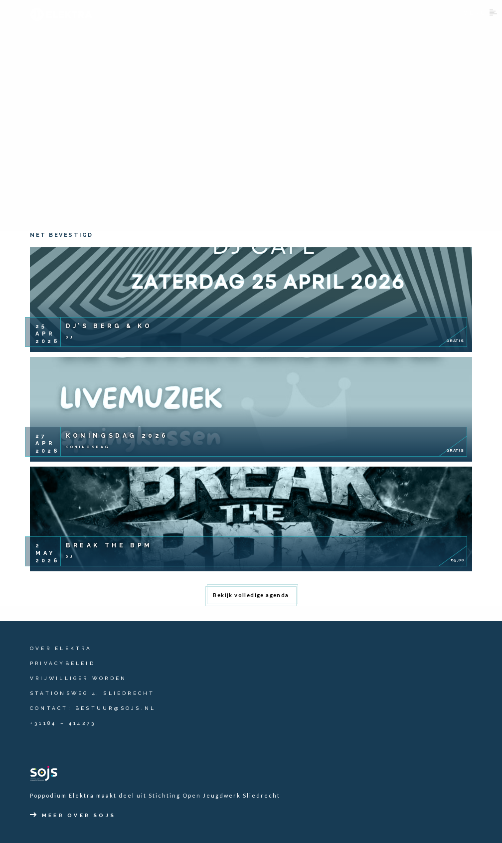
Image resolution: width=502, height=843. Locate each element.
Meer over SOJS (73, 815)
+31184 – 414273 (63, 723)
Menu (480, 12)
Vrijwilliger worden (78, 678)
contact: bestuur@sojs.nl (93, 708)
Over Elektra (61, 648)
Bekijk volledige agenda (251, 595)
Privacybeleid (62, 663)
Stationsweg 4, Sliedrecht (92, 693)
